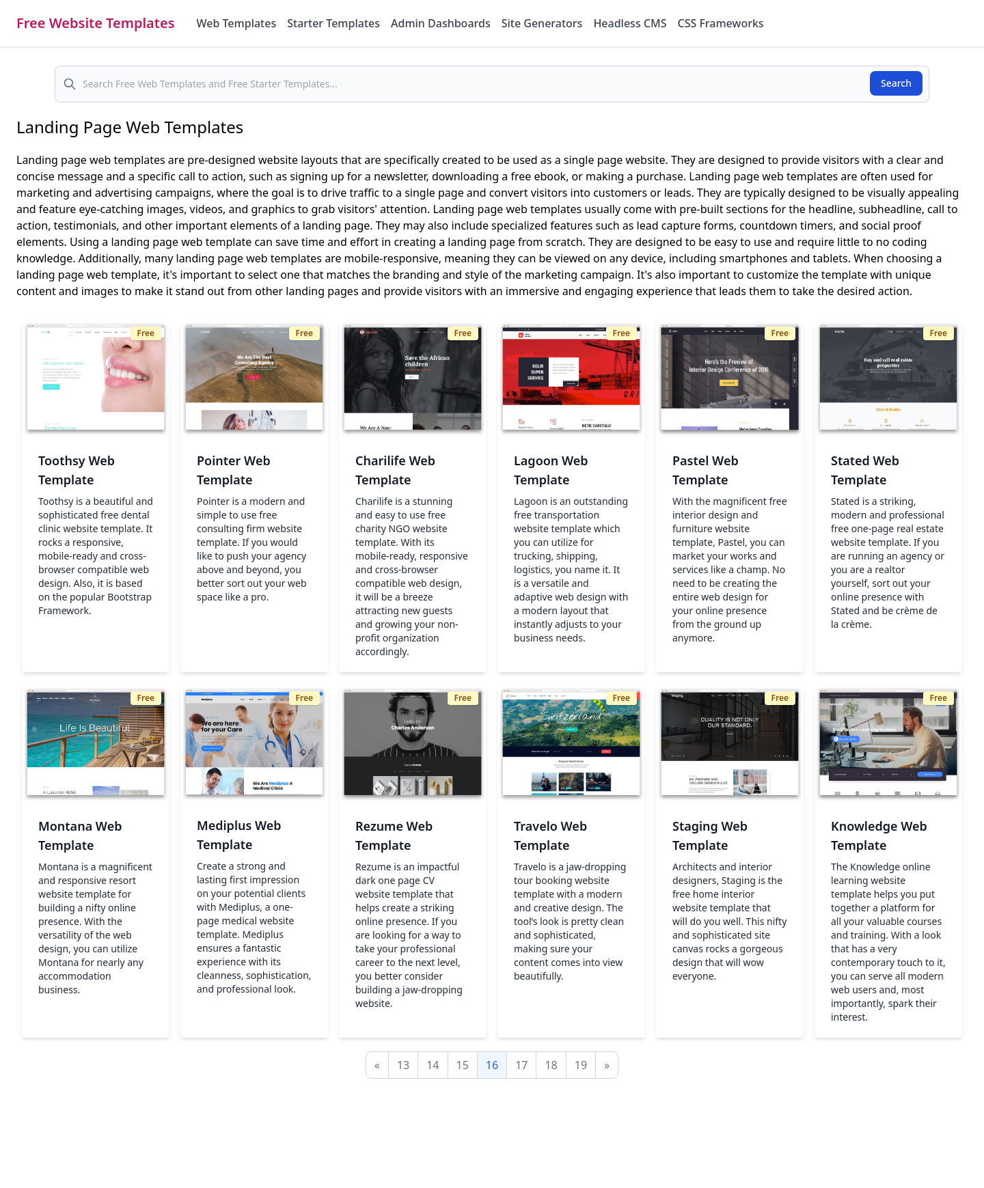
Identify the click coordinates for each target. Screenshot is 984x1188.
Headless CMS (629, 23)
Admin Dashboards (441, 23)
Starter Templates (333, 23)
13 (403, 1065)
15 (462, 1065)
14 (432, 1065)
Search (896, 83)
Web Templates (237, 23)
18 (551, 1065)
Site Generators (542, 23)
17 (521, 1065)
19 (581, 1065)
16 (492, 1065)
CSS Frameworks (720, 23)
